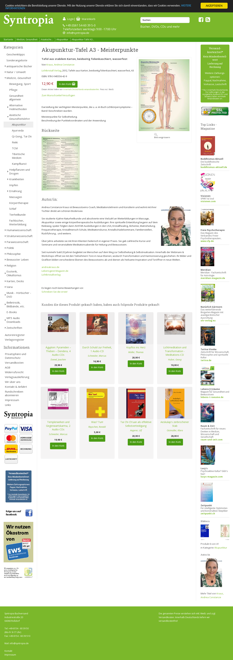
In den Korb (67, 84)
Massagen (15, 197)
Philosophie (13, 254)
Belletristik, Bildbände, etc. (15, 304)
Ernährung (15, 191)
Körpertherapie (18, 203)
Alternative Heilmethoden (18, 107)
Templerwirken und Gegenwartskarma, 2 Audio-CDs (58, 425)
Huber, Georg (175, 359)
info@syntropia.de (78, 33)
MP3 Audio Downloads (13, 320)
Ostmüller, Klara (175, 430)
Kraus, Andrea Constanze (60, 64)
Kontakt (8, 650)
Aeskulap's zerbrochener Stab (174, 423)
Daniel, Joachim (58, 359)
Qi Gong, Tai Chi (21, 136)
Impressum (12, 400)
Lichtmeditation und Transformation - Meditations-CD (174, 351)
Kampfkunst (19, 163)
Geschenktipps (15, 54)
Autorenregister (15, 335)
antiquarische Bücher (19, 66)
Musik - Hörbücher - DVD (18, 294)
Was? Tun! (97, 422)
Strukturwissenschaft (19, 236)
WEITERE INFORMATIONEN (22, 9)
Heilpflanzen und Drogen (19, 171)
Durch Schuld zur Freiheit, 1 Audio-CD (97, 349)
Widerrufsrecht (14, 372)
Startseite (8, 39)
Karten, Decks (15, 281)
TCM (15, 148)
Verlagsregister (14, 339)
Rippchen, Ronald (97, 426)
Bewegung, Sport (20, 84)
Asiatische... (47, 39)
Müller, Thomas (136, 352)
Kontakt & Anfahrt (16, 386)
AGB (7, 367)
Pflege (13, 90)
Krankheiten (16, 179)
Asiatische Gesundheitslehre (19, 116)
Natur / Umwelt (16, 72)
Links (8, 405)
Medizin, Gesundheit (27, 39)
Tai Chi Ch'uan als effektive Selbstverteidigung (135, 423)
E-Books (11, 312)
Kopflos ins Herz (135, 347)
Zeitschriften (14, 327)
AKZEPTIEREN (214, 6)
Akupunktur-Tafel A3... (83, 39)
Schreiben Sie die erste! (54, 291)
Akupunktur (62, 39)
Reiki (15, 142)
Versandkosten (14, 362)
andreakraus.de (50, 267)
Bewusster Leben (17, 259)
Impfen (13, 185)
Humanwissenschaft (18, 230)
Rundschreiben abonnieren (14, 393)
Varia (9, 287)
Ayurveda (18, 130)
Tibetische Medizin (18, 156)
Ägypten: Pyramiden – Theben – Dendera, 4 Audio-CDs (58, 351)
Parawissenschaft (17, 242)
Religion (11, 265)
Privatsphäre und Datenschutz (15, 355)
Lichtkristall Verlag (51, 70)
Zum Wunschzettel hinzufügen (58, 95)
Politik (10, 248)
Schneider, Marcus (97, 355)
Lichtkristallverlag (51, 274)
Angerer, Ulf (136, 430)
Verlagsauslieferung (17, 377)
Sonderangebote (16, 60)
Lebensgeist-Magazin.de (55, 270)
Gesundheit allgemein (16, 97)
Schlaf (12, 208)
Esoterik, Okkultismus (13, 273)
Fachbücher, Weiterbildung (17, 222)
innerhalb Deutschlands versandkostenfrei (81, 89)
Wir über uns (13, 382)
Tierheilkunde (17, 214)
